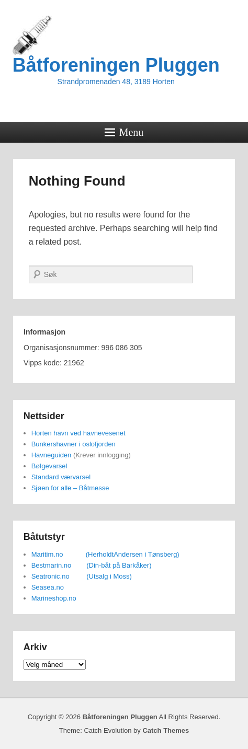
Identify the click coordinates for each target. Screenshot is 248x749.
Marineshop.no (53, 598)
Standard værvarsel (61, 477)
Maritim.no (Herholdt (72, 554)
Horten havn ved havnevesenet (78, 433)
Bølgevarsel (49, 466)
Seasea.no (47, 587)
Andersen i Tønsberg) (146, 554)
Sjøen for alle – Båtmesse (70, 488)
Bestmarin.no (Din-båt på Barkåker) (91, 565)
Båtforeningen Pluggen (116, 65)
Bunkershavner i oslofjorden (73, 444)
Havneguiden (51, 455)
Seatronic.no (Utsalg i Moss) (81, 576)
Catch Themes (165, 730)
